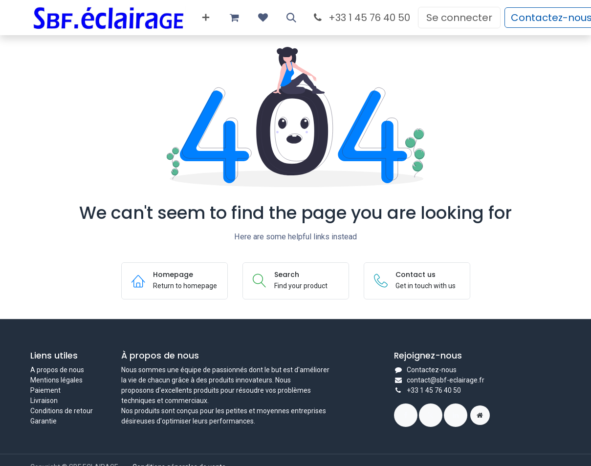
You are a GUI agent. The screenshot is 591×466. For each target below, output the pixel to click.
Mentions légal (52, 380)
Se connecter (459, 17)
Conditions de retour (61, 411)
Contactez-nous (432, 370)
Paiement (45, 390)
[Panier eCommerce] (234, 17)
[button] (291, 17)
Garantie (43, 421)
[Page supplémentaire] (480, 415)
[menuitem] (206, 17)
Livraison (44, 400)
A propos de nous (57, 370)
